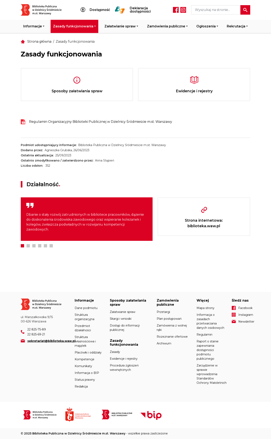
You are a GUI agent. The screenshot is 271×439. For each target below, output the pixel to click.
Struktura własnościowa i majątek (85, 341)
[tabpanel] (87, 219)
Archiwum (164, 343)
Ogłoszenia (206, 26)
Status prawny (85, 380)
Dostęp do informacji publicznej (125, 328)
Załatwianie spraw (120, 26)
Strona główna (39, 41)
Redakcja (81, 386)
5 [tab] (45, 245)
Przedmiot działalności (83, 328)
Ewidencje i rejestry (124, 359)
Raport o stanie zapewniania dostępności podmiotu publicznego (208, 350)
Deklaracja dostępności (140, 10)
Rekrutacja (236, 26)
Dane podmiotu (86, 308)
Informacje (32, 26)
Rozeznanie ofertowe (172, 336)
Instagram (183, 10)
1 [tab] (22, 245)
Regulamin (204, 334)
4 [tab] (39, 245)
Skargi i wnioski (120, 319)
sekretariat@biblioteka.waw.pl (51, 341)
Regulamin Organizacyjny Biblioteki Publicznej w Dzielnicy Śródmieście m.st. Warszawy (100, 122)
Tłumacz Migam (120, 10)
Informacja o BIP (87, 373)
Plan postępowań (169, 319)
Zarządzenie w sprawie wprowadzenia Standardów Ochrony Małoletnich (212, 374)
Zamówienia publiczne (166, 26)
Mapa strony (205, 308)
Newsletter (244, 321)
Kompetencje (84, 359)
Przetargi (163, 312)
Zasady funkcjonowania (73, 26)
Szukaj (245, 10)
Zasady (115, 352)
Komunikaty (83, 366)
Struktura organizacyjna (84, 317)
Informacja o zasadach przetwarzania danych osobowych (210, 321)
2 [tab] (28, 245)
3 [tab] (34, 245)
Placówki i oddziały (88, 352)
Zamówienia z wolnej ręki (172, 328)
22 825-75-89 (36, 329)
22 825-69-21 (36, 334)
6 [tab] (51, 245)
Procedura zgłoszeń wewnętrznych (124, 368)
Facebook (176, 10)
